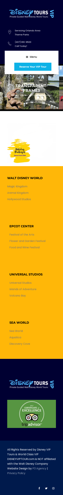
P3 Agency (39, 468)
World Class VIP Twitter (46, 488)
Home (14, 95)
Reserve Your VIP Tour (32, 66)
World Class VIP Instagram (53, 488)
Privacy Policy (16, 473)
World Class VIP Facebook (39, 488)
